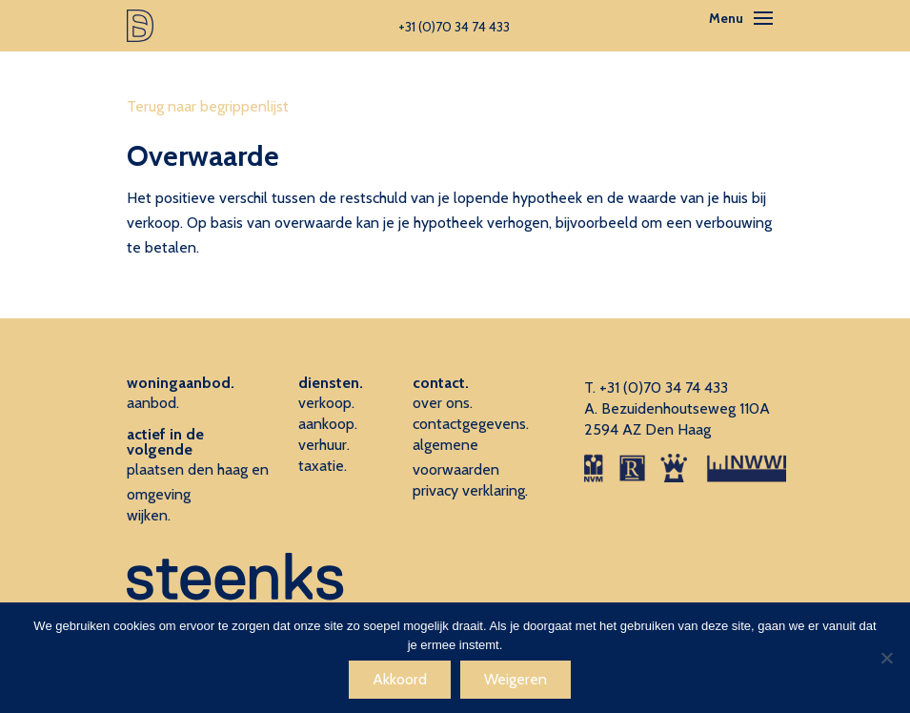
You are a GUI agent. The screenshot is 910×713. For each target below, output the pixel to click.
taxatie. (322, 466)
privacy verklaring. (470, 490)
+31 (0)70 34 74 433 (663, 387)
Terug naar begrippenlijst (208, 106)
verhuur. (324, 445)
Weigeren (515, 679)
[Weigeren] (886, 657)
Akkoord (400, 679)
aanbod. (153, 403)
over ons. (443, 403)
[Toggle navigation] (763, 18)
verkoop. (326, 403)
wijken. (149, 515)
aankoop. (327, 424)
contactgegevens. (471, 424)
